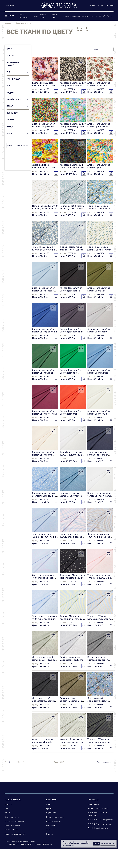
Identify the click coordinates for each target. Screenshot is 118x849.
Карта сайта (51, 816)
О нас (48, 807)
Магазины (110, 6)
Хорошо (96, 843)
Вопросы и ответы (12, 820)
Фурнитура (94, 16)
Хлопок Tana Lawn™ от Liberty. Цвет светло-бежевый (43, 456)
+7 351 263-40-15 (95, 827)
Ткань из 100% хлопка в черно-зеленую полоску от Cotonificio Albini (99, 745)
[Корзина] (108, 16)
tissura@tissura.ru (101, 831)
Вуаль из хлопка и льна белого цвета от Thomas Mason (99, 498)
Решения (92, 6)
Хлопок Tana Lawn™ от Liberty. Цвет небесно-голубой (43, 292)
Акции (36, 16)
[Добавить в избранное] (53, 61)
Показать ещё (103, 765)
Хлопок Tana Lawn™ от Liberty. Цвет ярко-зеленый (71, 374)
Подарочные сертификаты (15, 837)
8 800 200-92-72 (94, 807)
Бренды (49, 811)
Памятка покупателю (55, 820)
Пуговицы (85, 16)
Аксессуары (76, 16)
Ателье (100, 6)
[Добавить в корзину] (56, 92)
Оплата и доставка (12, 828)
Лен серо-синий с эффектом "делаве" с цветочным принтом (98, 704)
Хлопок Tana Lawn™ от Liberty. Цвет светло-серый (98, 333)
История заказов (11, 833)
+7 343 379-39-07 (95, 823)
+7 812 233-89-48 (95, 816)
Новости (8, 807)
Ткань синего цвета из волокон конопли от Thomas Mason (98, 456)
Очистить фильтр (17, 145)
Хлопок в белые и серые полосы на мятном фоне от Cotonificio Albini (72, 745)
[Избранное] (104, 16)
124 (18, 765)
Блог (6, 811)
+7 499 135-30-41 (95, 811)
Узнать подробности (107, 843)
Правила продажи (53, 824)
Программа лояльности (14, 824)
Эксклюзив (67, 16)
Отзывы (8, 816)
